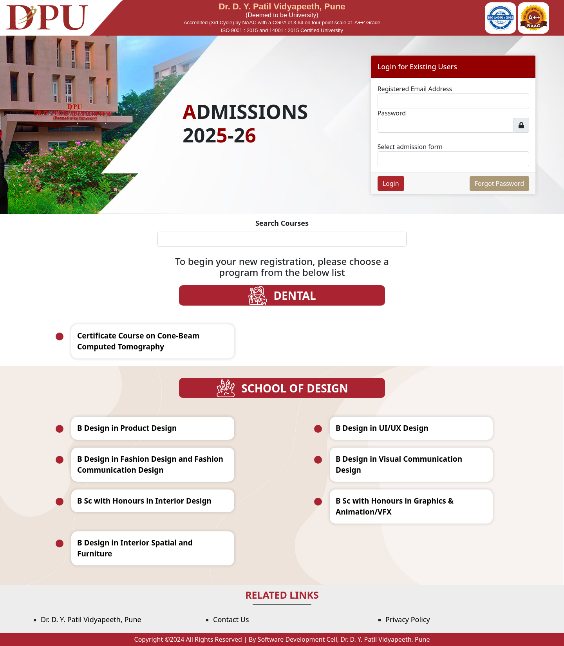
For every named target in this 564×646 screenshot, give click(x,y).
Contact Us (231, 619)
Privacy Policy (407, 619)
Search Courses (282, 223)
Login (391, 183)
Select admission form (410, 146)
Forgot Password (499, 183)
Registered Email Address (415, 89)
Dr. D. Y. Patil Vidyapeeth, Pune (91, 619)
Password (392, 113)
